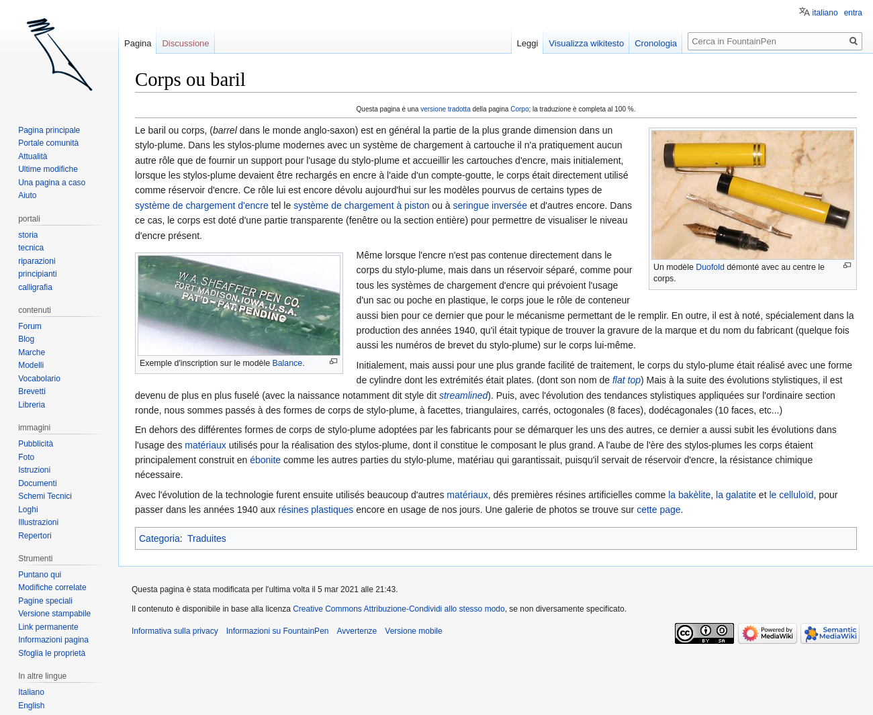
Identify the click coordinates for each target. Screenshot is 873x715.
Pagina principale (49, 130)
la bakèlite (689, 494)
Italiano (31, 692)
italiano (825, 12)
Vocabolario (39, 378)
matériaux (205, 445)
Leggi (528, 43)
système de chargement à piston (361, 205)
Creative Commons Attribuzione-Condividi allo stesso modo (398, 609)
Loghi (28, 509)
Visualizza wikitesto (586, 43)
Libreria (31, 405)
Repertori (34, 535)
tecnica (31, 247)
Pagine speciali (45, 601)
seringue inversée (490, 205)
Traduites (206, 538)
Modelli (31, 365)
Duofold (710, 267)
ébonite (265, 460)
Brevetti (32, 391)
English (31, 705)
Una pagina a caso (51, 182)
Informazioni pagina (53, 640)
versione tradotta (445, 109)
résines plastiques (315, 509)
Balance (287, 363)
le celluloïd (791, 494)
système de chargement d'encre (202, 205)
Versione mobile (413, 631)
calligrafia (35, 287)
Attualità (32, 156)
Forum (30, 326)
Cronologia (656, 43)
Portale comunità (48, 143)
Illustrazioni (38, 522)
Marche (31, 352)
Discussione (185, 43)
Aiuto (27, 195)
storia (28, 235)
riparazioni (36, 261)
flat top (626, 380)
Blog (26, 339)
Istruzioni (34, 470)
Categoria (159, 538)
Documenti (37, 483)
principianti (37, 274)
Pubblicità (35, 443)
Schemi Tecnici (45, 496)
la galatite (736, 494)
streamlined (463, 395)
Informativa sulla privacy (175, 631)
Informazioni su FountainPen (277, 631)
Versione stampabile (54, 613)
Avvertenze (356, 631)
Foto (26, 457)
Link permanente (48, 627)
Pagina (137, 43)
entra (853, 12)
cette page (658, 509)
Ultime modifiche (48, 169)
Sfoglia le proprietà (51, 653)
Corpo (519, 109)
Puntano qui (39, 574)
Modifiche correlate (52, 587)
